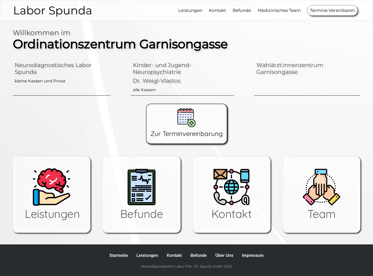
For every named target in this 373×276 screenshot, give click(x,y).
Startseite (118, 255)
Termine (332, 10)
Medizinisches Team (279, 10)
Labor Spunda (52, 10)
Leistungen (190, 10)
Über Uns (224, 255)
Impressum (252, 255)
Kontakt (217, 10)
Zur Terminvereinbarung (187, 122)
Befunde (242, 10)
